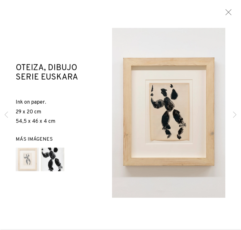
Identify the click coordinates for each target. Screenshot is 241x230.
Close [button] (227, 14)
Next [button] (234, 115)
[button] (27, 160)
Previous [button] (6, 115)
